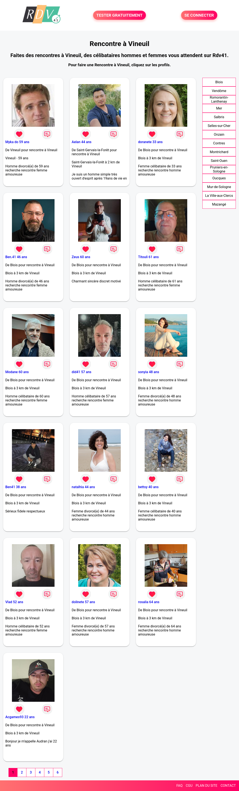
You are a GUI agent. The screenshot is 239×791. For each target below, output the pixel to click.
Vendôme (219, 91)
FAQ (179, 786)
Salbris (219, 117)
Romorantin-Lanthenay (219, 99)
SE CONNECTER (199, 15)
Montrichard (219, 152)
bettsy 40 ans (148, 487)
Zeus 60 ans (81, 257)
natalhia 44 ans (83, 487)
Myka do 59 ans (17, 142)
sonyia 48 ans (148, 372)
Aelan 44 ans (82, 142)
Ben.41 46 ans (16, 257)
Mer (219, 108)
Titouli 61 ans (148, 257)
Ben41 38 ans (15, 487)
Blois (219, 82)
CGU (189, 786)
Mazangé (219, 204)
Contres (219, 143)
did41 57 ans (81, 372)
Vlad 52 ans (14, 602)
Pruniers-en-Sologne (219, 169)
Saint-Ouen (219, 161)
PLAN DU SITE (206, 786)
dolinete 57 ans (83, 602)
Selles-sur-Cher (219, 126)
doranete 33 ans (150, 142)
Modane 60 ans (17, 372)
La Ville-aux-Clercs (219, 196)
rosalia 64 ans (148, 602)
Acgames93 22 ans (20, 717)
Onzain (219, 134)
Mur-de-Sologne (219, 187)
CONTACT (228, 786)
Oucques (219, 178)
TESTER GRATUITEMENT (119, 15)
